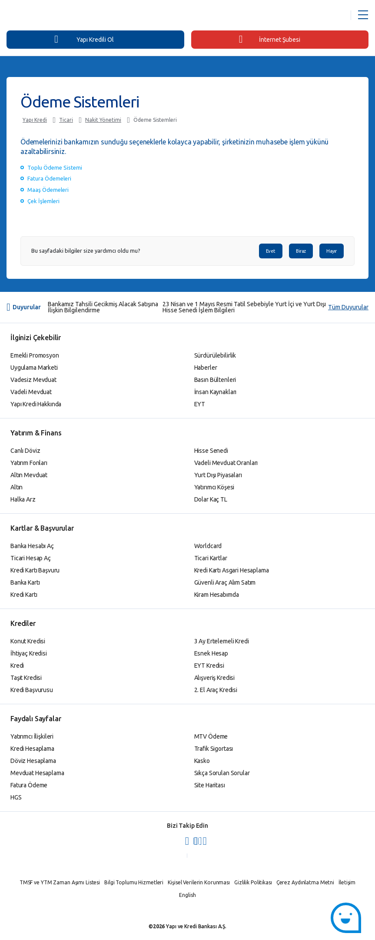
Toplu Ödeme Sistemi (54, 167)
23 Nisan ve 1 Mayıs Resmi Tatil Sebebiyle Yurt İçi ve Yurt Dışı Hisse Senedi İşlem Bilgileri (244, 307)
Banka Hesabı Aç (32, 545)
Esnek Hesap (211, 653)
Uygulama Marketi (34, 367)
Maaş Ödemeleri (48, 190)
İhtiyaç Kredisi (28, 653)
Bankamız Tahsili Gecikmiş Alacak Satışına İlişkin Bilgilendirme (103, 307)
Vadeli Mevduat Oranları (226, 462)
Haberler (205, 367)
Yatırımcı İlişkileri (31, 736)
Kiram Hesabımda (216, 594)
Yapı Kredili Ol (84, 39)
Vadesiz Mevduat (33, 379)
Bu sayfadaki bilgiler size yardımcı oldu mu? (85, 251)
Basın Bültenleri (215, 379)
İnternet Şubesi (269, 39)
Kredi (17, 665)
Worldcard (208, 545)
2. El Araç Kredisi (215, 689)
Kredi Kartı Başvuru (35, 570)
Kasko (202, 760)
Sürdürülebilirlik (215, 355)
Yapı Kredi (35, 120)
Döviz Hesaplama (33, 760)
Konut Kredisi (27, 641)
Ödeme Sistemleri (155, 120)
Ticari (66, 120)
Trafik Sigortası (213, 748)
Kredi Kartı (23, 594)
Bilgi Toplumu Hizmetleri (133, 882)
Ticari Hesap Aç (30, 558)
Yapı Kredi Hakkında (35, 404)
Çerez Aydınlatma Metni (305, 882)
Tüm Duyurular (348, 307)
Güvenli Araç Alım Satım (225, 582)
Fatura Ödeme (28, 785)
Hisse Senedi (211, 450)
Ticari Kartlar (210, 558)
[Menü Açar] (363, 15)
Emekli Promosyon (34, 355)
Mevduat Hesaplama (37, 772)
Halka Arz (23, 499)
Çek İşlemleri (43, 201)
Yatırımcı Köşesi (214, 487)
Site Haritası (209, 785)
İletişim (346, 882)
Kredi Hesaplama (32, 748)
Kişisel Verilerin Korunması (199, 882)
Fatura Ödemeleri (49, 178)
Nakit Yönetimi (103, 120)
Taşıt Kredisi (26, 677)
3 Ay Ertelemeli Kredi (221, 641)
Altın (16, 487)
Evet (270, 251)
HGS (16, 797)
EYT (200, 404)
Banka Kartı (25, 582)
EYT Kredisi (209, 665)
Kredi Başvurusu (31, 689)
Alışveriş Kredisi (214, 677)
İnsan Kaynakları (215, 391)
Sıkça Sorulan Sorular (222, 772)
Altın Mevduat (28, 475)
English (187, 895)
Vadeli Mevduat (31, 391)
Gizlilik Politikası (253, 882)
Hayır (331, 251)
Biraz (301, 251)
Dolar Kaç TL (210, 499)
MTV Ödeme (211, 736)
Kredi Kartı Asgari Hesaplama (231, 570)
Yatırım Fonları (28, 462)
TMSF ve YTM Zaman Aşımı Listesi (60, 882)
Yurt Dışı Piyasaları (218, 475)
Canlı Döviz (25, 450)
